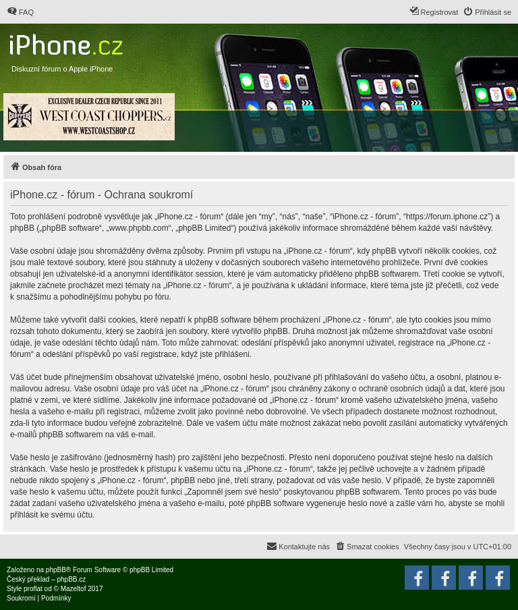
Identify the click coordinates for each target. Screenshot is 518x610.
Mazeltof (73, 588)
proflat (33, 588)
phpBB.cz (71, 579)
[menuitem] (20, 12)
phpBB (56, 570)
